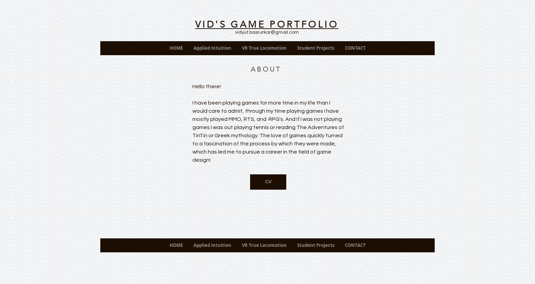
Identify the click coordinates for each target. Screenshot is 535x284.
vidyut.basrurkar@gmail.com (267, 32)
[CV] (268, 182)
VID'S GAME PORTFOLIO (266, 24)
